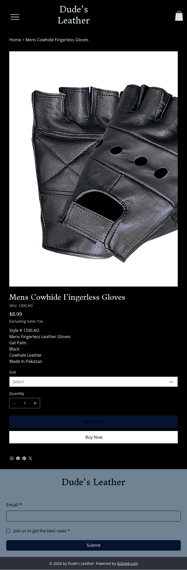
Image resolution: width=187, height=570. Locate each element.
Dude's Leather (93, 482)
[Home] (15, 40)
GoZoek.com (127, 563)
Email (14, 505)
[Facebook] (18, 458)
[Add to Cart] (93, 422)
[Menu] (15, 17)
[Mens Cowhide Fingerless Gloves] (56, 40)
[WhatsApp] (11, 458)
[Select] (93, 382)
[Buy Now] (93, 437)
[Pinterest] (24, 458)
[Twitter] (30, 458)
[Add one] (35, 403)
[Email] (91, 516)
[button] (179, 16)
